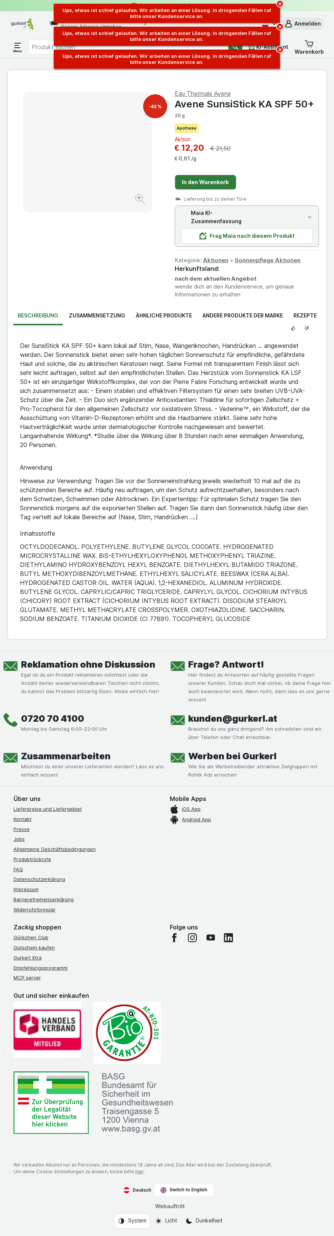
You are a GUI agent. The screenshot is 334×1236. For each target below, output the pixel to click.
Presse (22, 829)
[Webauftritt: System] (132, 1220)
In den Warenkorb (205, 182)
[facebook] (174, 937)
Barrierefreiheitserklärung (44, 899)
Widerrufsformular (35, 910)
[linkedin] (228, 937)
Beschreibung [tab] (38, 315)
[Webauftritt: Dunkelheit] (204, 1220)
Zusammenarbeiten (65, 756)
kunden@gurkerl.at (232, 718)
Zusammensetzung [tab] (97, 315)
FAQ (18, 869)
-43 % (155, 106)
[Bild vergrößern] (140, 200)
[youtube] (210, 937)
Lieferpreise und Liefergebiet (48, 809)
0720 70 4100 (52, 718)
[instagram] (192, 937)
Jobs (19, 839)
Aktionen (215, 260)
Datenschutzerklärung (39, 879)
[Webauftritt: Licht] (165, 1220)
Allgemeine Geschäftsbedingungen (55, 849)
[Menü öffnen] (17, 46)
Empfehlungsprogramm (41, 968)
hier (139, 1171)
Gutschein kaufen (34, 947)
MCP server (27, 978)
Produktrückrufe (32, 859)
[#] (51, 1102)
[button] (302, 24)
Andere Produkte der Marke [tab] (243, 315)
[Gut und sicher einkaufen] (127, 1033)
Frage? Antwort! (226, 664)
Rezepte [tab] (305, 315)
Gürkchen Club (31, 937)
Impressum (26, 889)
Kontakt (23, 819)
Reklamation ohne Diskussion (88, 664)
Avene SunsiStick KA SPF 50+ (244, 104)
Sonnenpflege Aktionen (268, 260)
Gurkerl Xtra (28, 958)
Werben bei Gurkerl (232, 756)
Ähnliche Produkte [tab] (164, 315)
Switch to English (183, 1190)
